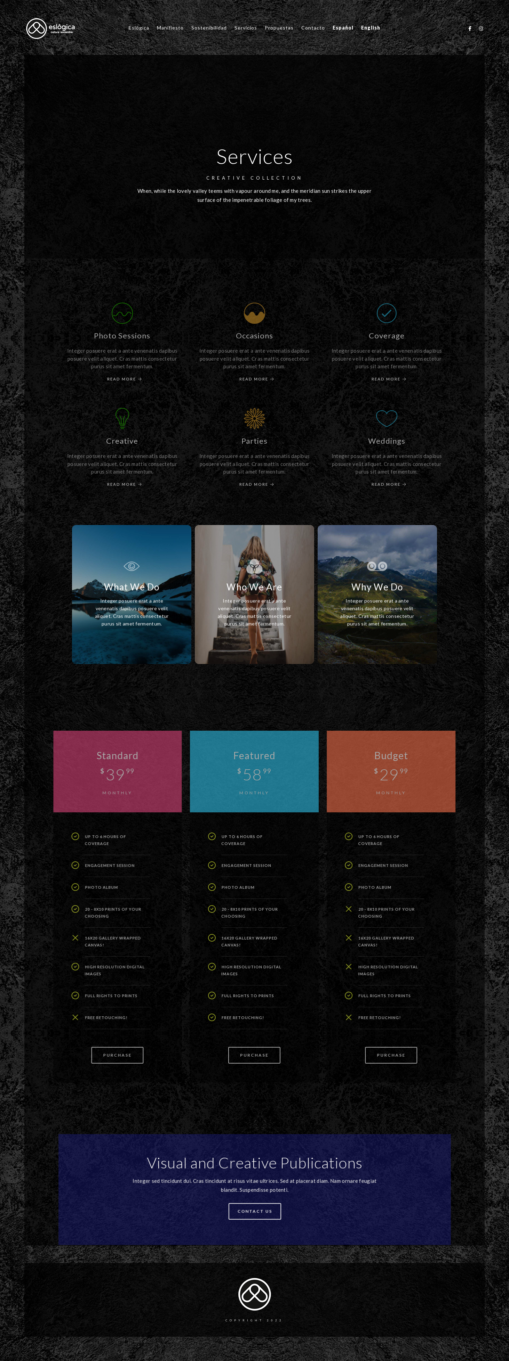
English (370, 28)
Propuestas (279, 28)
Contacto (313, 28)
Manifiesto (170, 28)
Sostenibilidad (209, 28)
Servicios (245, 28)
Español (343, 28)
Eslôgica (139, 28)
